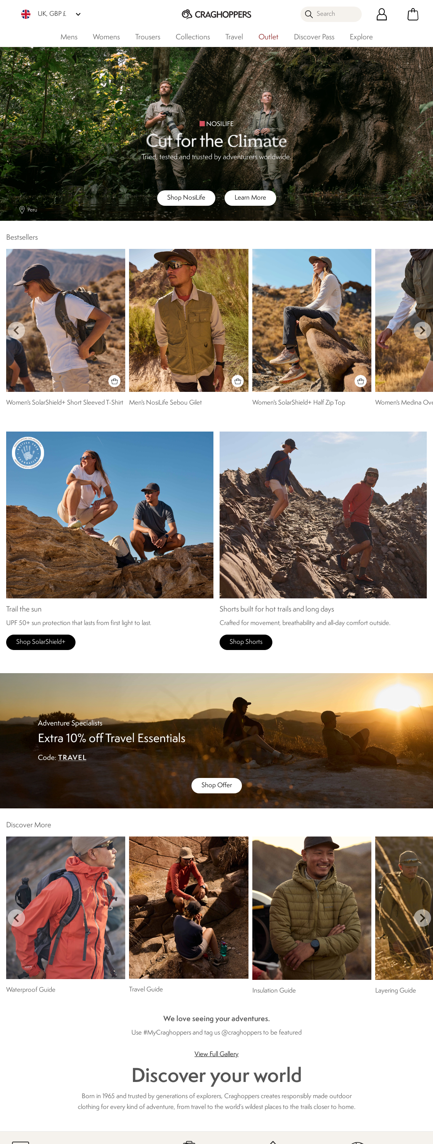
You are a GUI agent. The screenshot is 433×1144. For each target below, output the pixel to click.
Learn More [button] (250, 198)
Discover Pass (314, 37)
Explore (361, 37)
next (422, 330)
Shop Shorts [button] (246, 642)
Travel (234, 37)
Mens (68, 37)
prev (16, 330)
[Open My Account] (382, 14)
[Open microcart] (413, 14)
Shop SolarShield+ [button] (40, 642)
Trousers (147, 37)
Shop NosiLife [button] (186, 198)
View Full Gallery (216, 1054)
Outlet (268, 37)
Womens (106, 37)
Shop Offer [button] (216, 785)
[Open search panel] (331, 14)
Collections (193, 37)
